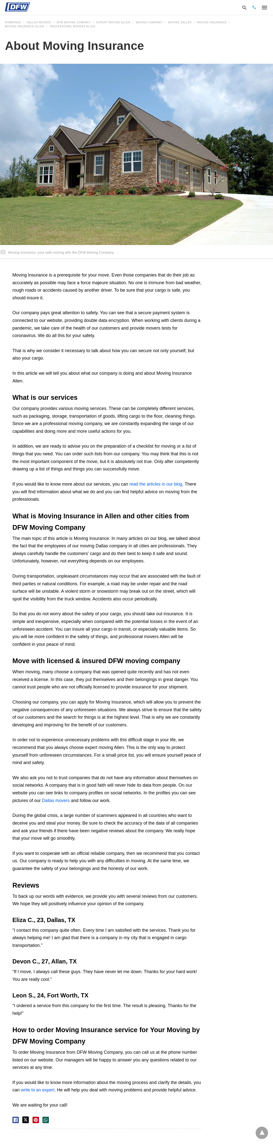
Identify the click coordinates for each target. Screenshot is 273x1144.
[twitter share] (25, 1119)
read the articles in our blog (156, 484)
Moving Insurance (212, 22)
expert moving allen (113, 22)
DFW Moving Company (74, 22)
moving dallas (180, 22)
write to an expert (37, 1089)
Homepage (13, 22)
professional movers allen (72, 26)
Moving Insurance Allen (24, 26)
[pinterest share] (36, 1119)
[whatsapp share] (45, 1119)
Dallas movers (39, 22)
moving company (149, 22)
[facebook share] (15, 1119)
